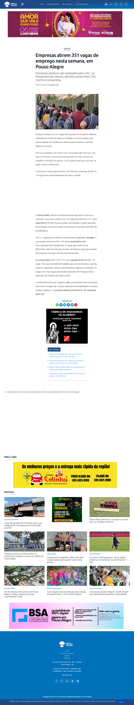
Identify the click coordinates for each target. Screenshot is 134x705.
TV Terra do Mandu (67, 653)
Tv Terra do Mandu (52, 4)
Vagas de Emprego (81, 4)
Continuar (121, 702)
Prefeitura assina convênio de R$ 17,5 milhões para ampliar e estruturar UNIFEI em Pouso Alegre (23, 556)
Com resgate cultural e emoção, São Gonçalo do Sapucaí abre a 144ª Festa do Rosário (66, 593)
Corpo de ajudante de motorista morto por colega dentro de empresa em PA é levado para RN (23, 525)
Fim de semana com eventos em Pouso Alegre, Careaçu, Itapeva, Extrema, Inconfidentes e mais (21, 594)
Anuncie (67, 656)
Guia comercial (67, 4)
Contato (67, 658)
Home (42, 4)
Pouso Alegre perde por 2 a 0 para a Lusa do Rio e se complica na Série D (108, 520)
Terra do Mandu (86, 697)
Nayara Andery (41, 85)
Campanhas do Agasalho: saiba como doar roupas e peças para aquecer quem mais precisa (65, 559)
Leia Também (54, 350)
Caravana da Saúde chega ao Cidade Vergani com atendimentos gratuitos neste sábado (109, 593)
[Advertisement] (67, 196)
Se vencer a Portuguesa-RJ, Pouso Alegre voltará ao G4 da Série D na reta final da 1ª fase (108, 559)
